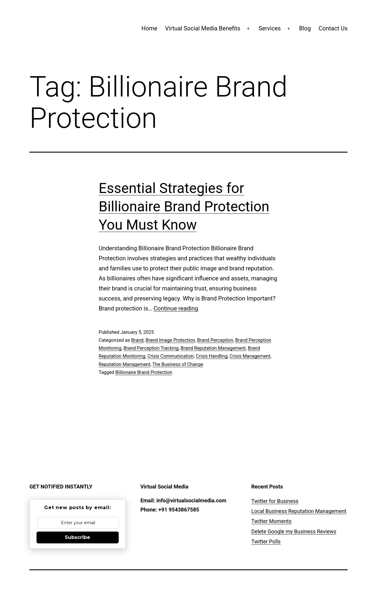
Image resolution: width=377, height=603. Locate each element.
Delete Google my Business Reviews (293, 531)
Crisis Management (250, 356)
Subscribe (77, 537)
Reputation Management (124, 364)
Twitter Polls (266, 541)
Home (149, 28)
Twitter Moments (271, 521)
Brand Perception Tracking (150, 348)
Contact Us (333, 28)
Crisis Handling (212, 356)
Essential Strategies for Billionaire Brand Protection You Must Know (184, 206)
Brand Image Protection (170, 340)
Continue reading (175, 308)
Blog (305, 28)
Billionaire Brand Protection (143, 372)
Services (270, 28)
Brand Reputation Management (213, 348)
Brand (137, 340)
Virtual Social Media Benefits (202, 28)
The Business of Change (177, 364)
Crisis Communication (170, 356)
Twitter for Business (274, 501)
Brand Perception (215, 340)
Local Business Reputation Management (298, 511)
